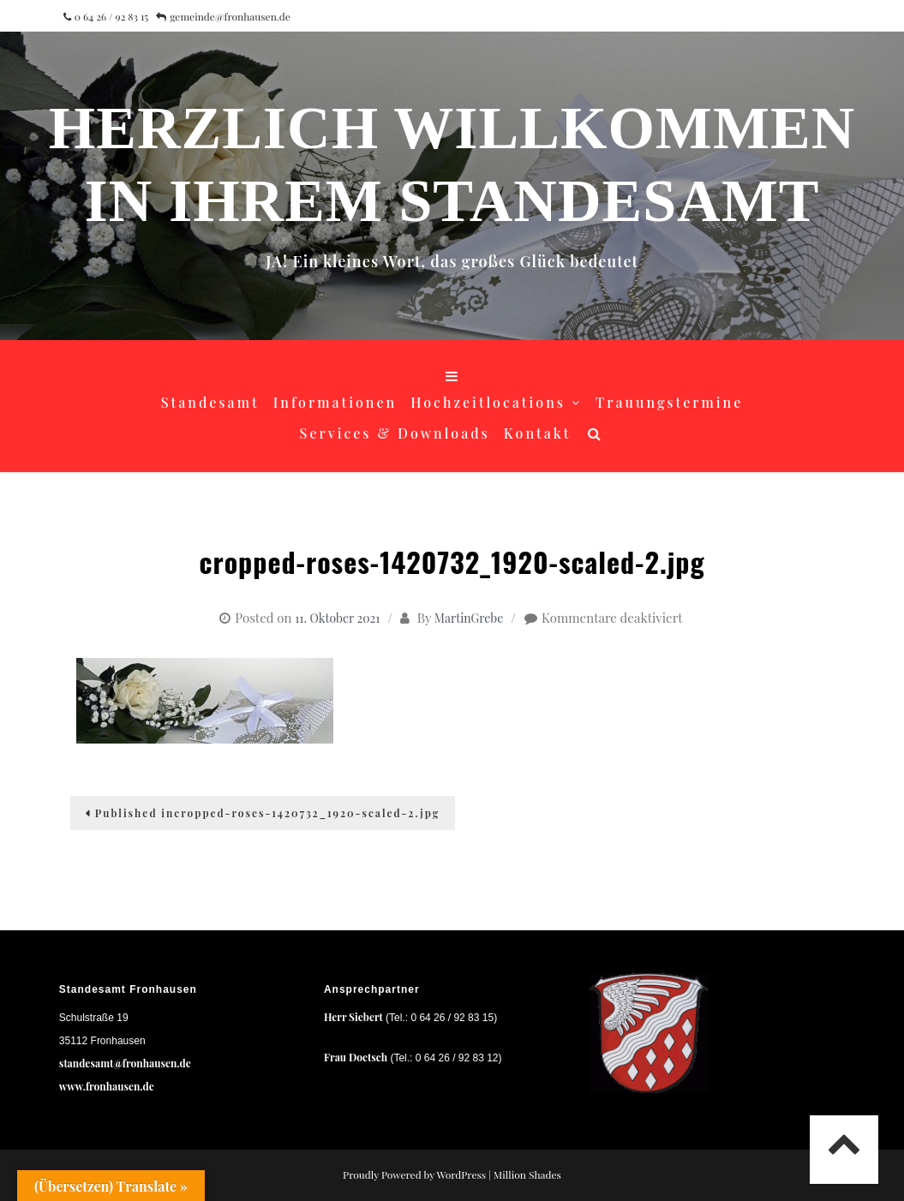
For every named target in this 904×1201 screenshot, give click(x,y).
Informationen (335, 402)
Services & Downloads (395, 433)
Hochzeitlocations (488, 402)
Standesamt (210, 402)
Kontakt (538, 433)
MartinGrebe (468, 618)
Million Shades (527, 1174)
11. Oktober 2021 (337, 618)
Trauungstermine (669, 402)
